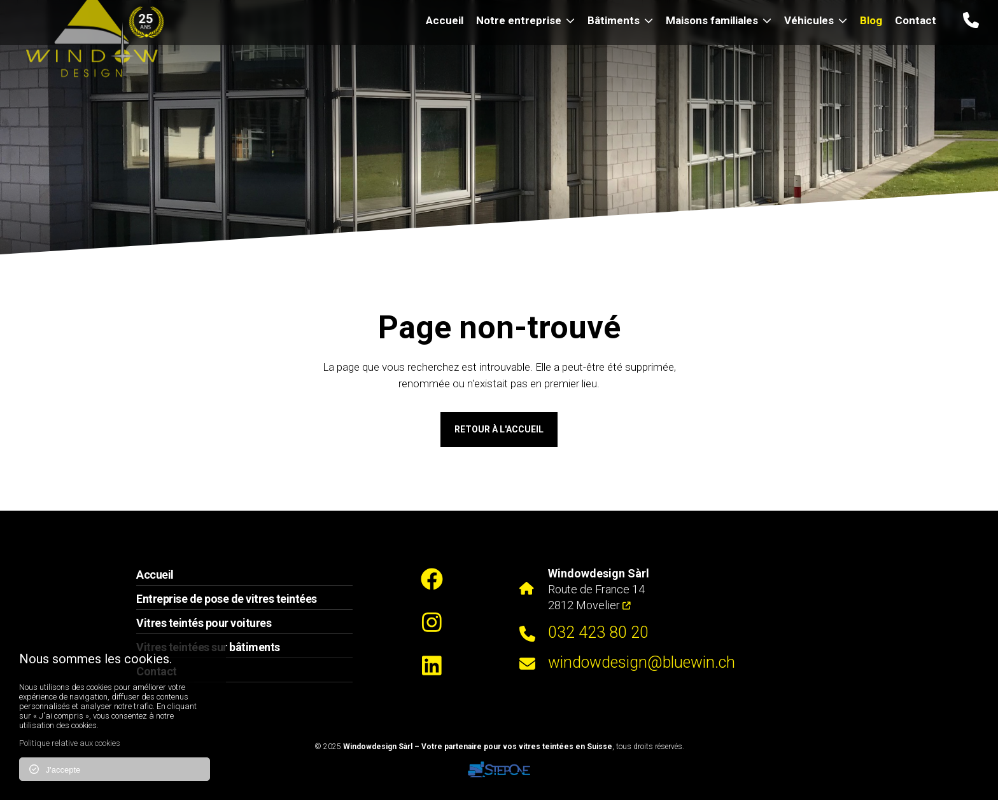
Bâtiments (620, 20)
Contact (915, 20)
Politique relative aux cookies (69, 743)
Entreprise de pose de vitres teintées (226, 598)
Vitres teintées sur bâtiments (208, 647)
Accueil (444, 20)
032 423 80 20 (598, 632)
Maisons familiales (718, 20)
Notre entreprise (525, 20)
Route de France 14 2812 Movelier (598, 589)
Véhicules (815, 20)
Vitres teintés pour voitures (203, 623)
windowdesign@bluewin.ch (641, 662)
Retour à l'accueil (499, 429)
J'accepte (54, 769)
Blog (871, 20)
